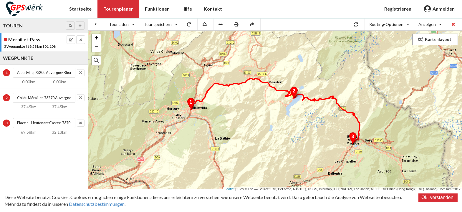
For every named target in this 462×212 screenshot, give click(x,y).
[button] (70, 25)
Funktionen (157, 8)
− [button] (96, 47)
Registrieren (397, 8)
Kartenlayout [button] (434, 39)
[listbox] (121, 24)
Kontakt (213, 8)
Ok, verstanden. (438, 197)
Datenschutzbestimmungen (97, 204)
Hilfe (186, 8)
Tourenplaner (118, 8)
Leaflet (229, 189)
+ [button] (96, 38)
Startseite (80, 8)
